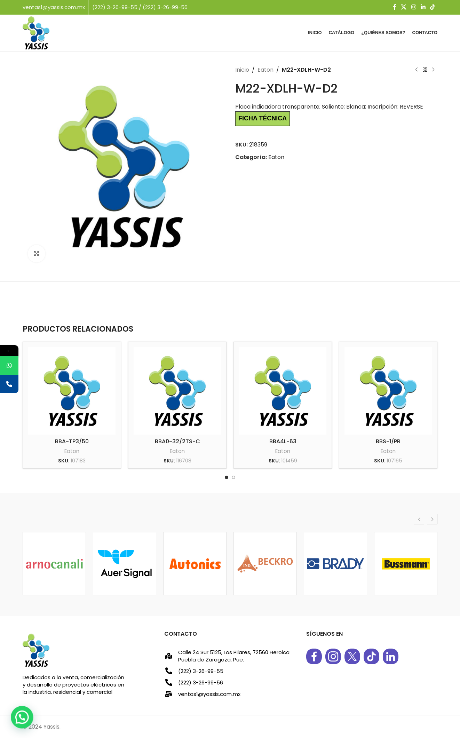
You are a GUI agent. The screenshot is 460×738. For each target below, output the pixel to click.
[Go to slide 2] (233, 477)
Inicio (242, 70)
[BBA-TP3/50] (72, 391)
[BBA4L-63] (282, 391)
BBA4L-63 (282, 441)
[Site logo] (36, 33)
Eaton (265, 70)
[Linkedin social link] (423, 7)
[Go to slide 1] (226, 477)
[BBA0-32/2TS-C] (177, 391)
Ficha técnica (262, 118)
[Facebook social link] (394, 7)
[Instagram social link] (413, 7)
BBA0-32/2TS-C (177, 441)
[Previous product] (416, 70)
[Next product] (433, 70)
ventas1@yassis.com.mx (54, 7)
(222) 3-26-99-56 (165, 7)
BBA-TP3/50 (72, 441)
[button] (419, 519)
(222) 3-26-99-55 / (117, 7)
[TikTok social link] (432, 7)
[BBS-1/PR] (388, 391)
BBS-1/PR (388, 441)
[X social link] (404, 7)
